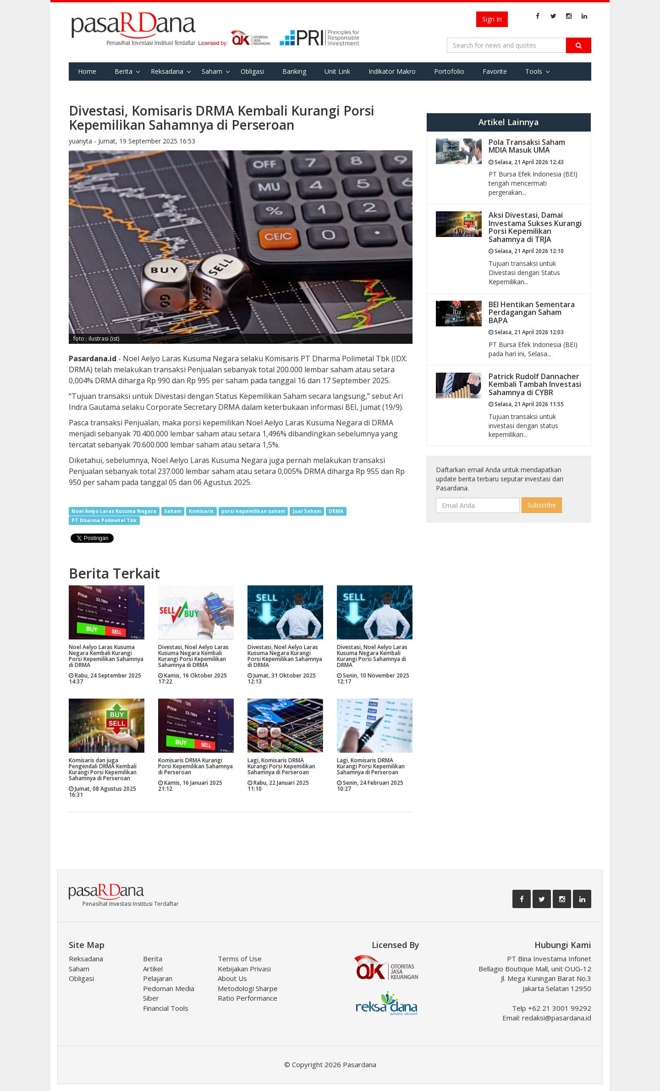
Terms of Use (240, 958)
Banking (294, 71)
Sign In (492, 19)
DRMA (336, 511)
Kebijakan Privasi (244, 968)
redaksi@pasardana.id (556, 1017)
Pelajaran (157, 978)
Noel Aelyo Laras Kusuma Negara (114, 511)
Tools (533, 71)
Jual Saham (307, 511)
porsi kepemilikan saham (253, 511)
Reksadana (167, 71)
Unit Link (337, 71)
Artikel (153, 968)
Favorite (495, 71)
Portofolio (449, 71)
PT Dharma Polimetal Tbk (104, 520)
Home (87, 71)
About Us (232, 978)
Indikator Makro (392, 71)
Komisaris (201, 511)
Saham (212, 71)
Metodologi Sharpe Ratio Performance (248, 993)
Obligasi (252, 71)
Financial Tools (165, 1008)
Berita (123, 71)
